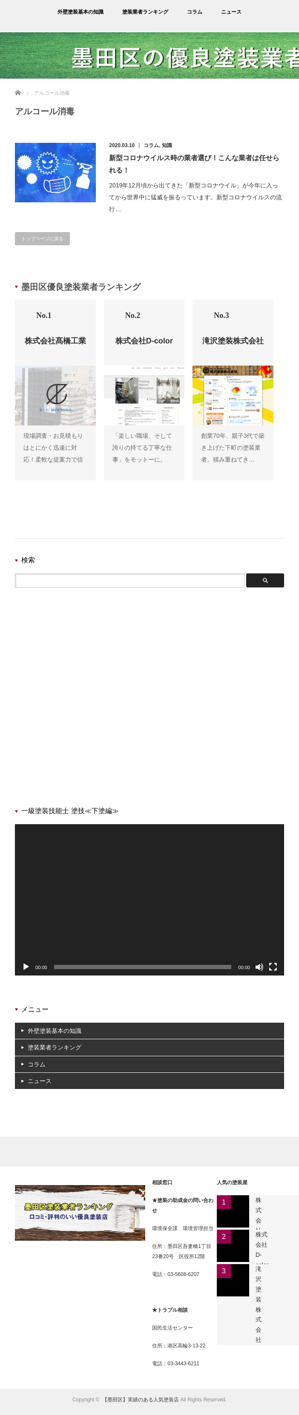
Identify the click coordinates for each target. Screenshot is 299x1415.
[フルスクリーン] (273, 967)
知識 (167, 145)
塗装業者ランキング (145, 12)
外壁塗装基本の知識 (81, 12)
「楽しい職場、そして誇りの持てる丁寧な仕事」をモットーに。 (142, 447)
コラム (194, 12)
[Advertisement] (144, 699)
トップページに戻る (42, 238)
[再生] (26, 967)
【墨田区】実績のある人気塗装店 (140, 1400)
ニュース (231, 12)
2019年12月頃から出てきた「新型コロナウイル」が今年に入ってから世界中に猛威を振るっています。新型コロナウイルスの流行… (195, 197)
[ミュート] (259, 967)
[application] (149, 899)
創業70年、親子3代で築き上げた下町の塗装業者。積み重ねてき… (232, 447)
